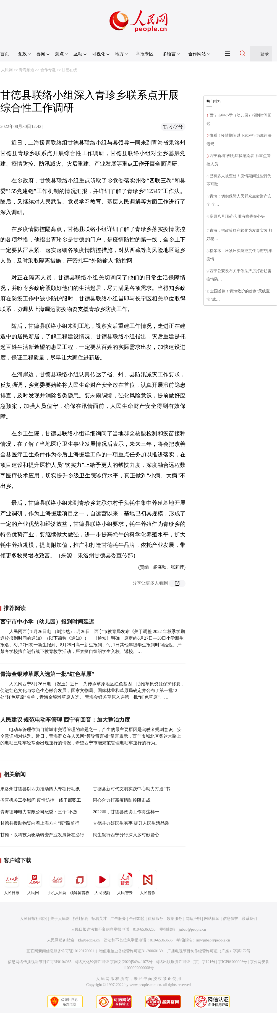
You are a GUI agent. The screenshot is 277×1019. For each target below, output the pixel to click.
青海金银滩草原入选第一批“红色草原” (47, 674)
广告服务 (118, 919)
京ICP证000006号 (232, 962)
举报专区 (144, 54)
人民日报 (11, 882)
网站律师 (211, 919)
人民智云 (125, 882)
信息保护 (230, 919)
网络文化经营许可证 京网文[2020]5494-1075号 (113, 962)
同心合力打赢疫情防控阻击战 (121, 800)
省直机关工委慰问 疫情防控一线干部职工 (40, 800)
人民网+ (34, 882)
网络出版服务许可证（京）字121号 (185, 962)
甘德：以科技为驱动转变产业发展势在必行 (42, 834)
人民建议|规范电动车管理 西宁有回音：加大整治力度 (65, 720)
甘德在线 (69, 70)
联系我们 (249, 919)
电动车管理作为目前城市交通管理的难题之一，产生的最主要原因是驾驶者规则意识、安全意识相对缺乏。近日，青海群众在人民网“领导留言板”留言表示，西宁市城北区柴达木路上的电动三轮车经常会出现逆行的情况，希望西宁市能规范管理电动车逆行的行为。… (91, 736)
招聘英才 (99, 919)
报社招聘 (80, 919)
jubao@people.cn (192, 929)
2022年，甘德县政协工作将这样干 (126, 811)
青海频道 (26, 70)
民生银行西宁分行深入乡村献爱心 (126, 834)
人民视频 (102, 882)
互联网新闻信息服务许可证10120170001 (60, 951)
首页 (4, 54)
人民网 (7, 70)
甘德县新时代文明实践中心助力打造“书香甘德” (139, 788)
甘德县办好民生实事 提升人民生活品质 (131, 823)
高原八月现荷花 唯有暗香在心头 (237, 216)
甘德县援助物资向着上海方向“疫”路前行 (39, 823)
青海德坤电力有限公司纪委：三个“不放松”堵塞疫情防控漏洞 (59, 811)
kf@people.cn (89, 940)
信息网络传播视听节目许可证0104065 (40, 962)
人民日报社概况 (33, 919)
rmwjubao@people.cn (213, 940)
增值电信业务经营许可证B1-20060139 (131, 951)
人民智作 (147, 882)
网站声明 (193, 919)
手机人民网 (57, 882)
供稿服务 (155, 919)
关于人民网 (60, 919)
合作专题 (48, 70)
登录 (264, 54)
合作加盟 (137, 919)
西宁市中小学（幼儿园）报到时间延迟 (47, 622)
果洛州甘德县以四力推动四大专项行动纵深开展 (46, 788)
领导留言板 (79, 882)
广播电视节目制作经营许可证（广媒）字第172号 (208, 951)
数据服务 (174, 919)
